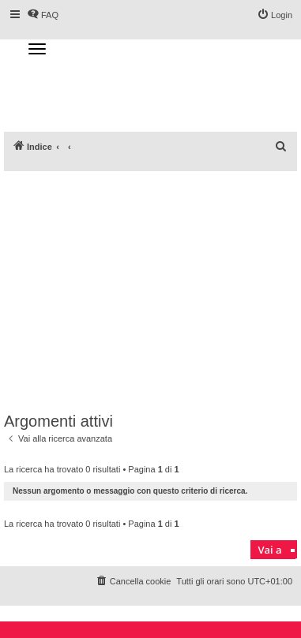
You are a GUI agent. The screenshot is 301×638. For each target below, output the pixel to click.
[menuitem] (281, 146)
